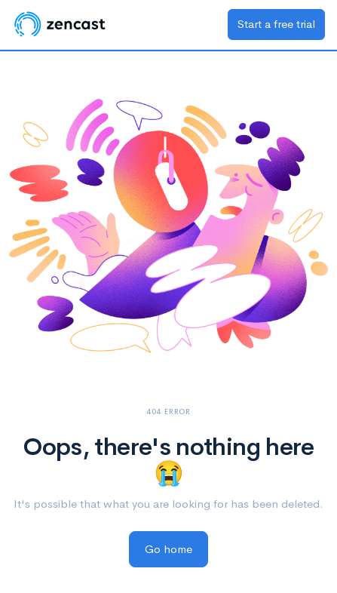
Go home (168, 549)
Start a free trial (276, 24)
